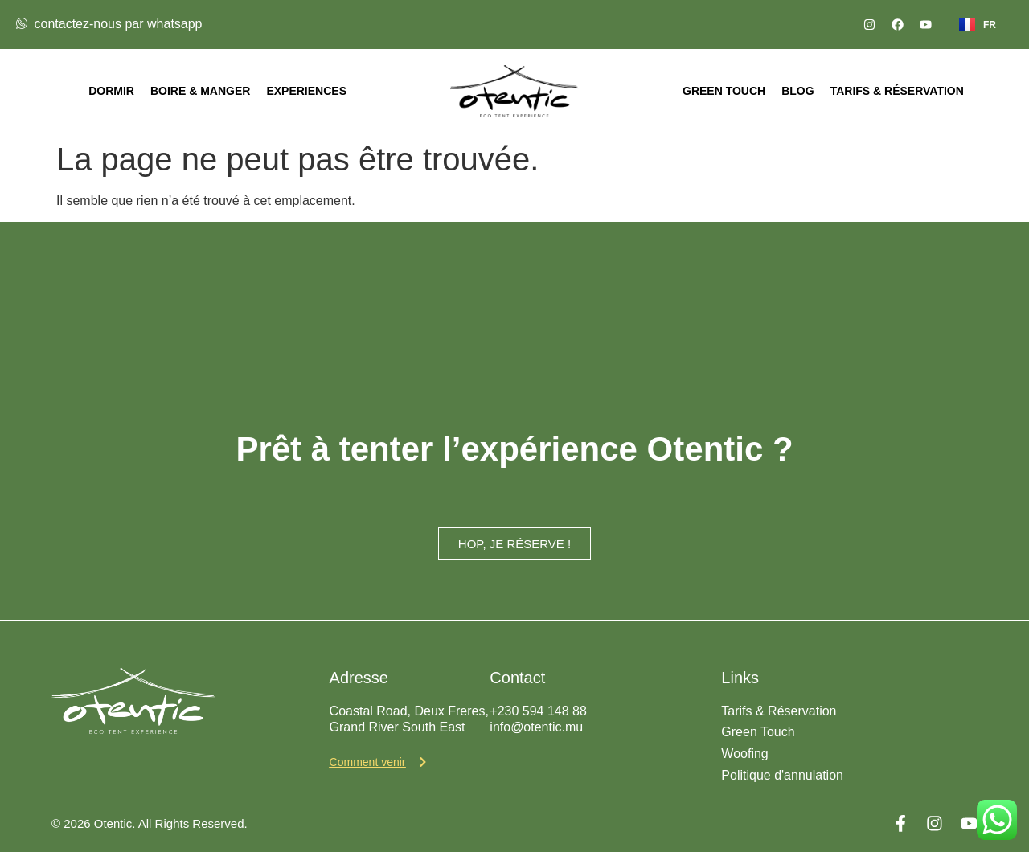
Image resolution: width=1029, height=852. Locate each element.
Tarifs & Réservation (897, 90)
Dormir (111, 90)
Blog (797, 90)
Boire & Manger (200, 90)
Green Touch (724, 90)
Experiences (306, 90)
